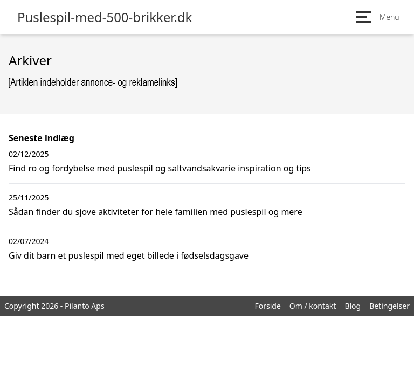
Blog (352, 306)
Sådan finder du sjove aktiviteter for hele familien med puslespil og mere (155, 212)
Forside (267, 306)
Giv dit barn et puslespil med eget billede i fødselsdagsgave (129, 255)
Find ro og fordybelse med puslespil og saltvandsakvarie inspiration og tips (160, 168)
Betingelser (389, 306)
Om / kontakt (312, 306)
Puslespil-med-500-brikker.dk (104, 17)
